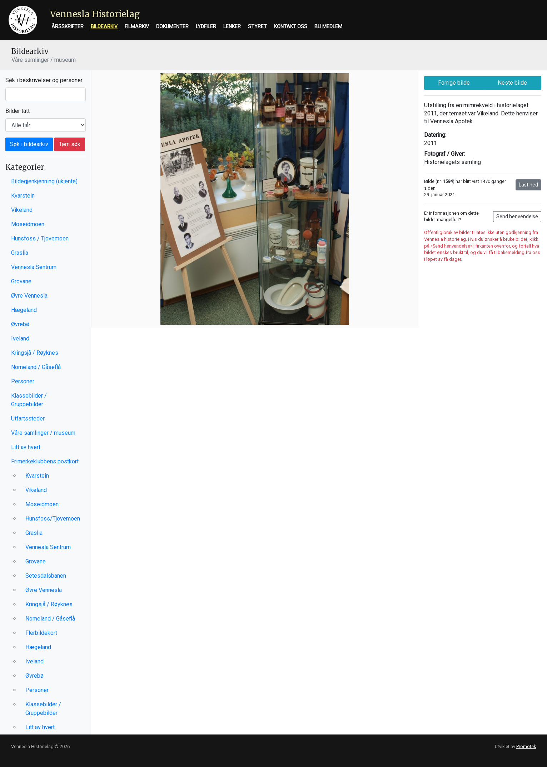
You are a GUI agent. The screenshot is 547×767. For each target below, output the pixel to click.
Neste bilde (512, 82)
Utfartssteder (28, 418)
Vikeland (22, 209)
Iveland (20, 338)
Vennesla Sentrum (33, 267)
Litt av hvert (25, 447)
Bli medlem (328, 26)
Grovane (21, 281)
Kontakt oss (290, 26)
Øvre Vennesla (29, 295)
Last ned (528, 185)
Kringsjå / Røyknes (34, 352)
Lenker (232, 26)
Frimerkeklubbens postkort (45, 461)
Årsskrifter (67, 26)
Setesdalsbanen (45, 575)
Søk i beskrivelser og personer (44, 80)
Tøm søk (69, 144)
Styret (257, 26)
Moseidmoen (27, 224)
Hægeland (24, 310)
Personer (22, 381)
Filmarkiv (137, 26)
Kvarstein (23, 195)
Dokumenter (172, 26)
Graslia (19, 252)
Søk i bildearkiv (29, 144)
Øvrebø (20, 324)
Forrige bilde (454, 82)
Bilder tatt (17, 111)
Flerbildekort (41, 632)
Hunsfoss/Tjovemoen (52, 518)
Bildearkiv (104, 26)
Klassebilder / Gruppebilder (29, 400)
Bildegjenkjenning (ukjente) (44, 181)
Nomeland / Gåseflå (36, 367)
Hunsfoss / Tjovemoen (40, 238)
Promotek (526, 746)
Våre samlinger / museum (43, 432)
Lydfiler (206, 26)
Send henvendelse (517, 216)
